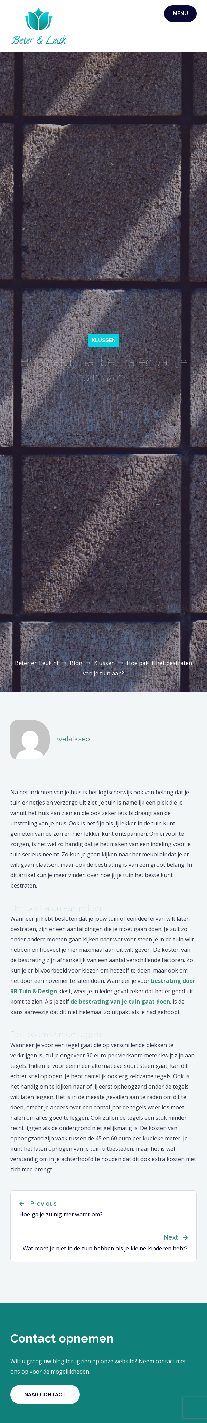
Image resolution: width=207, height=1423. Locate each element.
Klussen (104, 340)
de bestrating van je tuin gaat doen (120, 1001)
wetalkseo (73, 739)
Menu (180, 13)
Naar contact (45, 1395)
